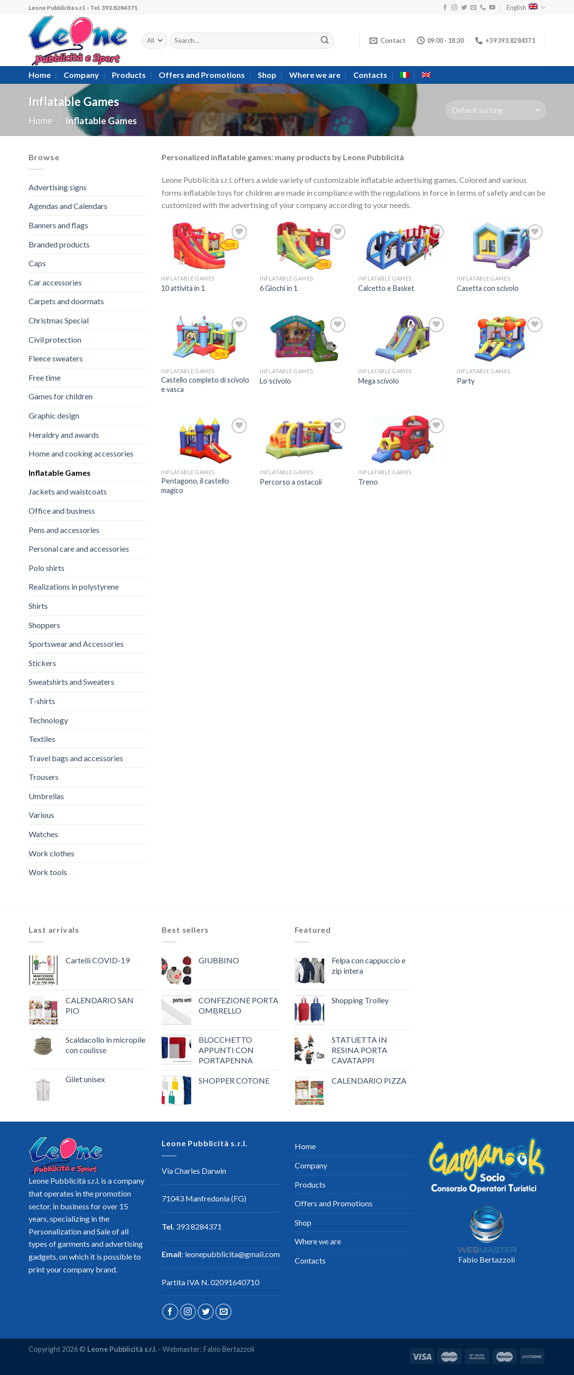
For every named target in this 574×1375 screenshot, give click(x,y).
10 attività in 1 (183, 288)
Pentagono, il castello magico (195, 485)
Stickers (42, 663)
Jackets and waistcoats (68, 491)
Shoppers (44, 625)
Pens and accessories (64, 529)
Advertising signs (58, 187)
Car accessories (55, 282)
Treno (368, 482)
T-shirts (42, 700)
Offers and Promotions (202, 74)
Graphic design (54, 415)
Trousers (44, 776)
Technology (48, 720)
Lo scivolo (275, 381)
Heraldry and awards (64, 434)
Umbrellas (46, 796)
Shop (267, 74)
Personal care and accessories (79, 548)
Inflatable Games (60, 472)
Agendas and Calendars (68, 206)
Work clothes (51, 853)
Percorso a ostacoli (291, 482)
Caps (37, 263)
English (525, 7)
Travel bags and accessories (76, 758)
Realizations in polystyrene (74, 586)
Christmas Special (59, 320)
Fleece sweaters (56, 358)
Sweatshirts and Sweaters (71, 681)
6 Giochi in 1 (279, 288)
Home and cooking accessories (81, 453)
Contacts (370, 74)
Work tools (48, 872)
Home (40, 74)
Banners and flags (58, 225)
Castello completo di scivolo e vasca (205, 384)
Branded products (59, 244)
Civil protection (55, 339)
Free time (45, 377)
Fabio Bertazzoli (486, 1259)
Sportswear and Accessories (76, 643)
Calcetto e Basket (386, 288)
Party (465, 381)
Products (129, 74)
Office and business (62, 510)
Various (41, 814)
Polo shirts (47, 567)
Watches (43, 834)
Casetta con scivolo (488, 288)
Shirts (38, 605)
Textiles (42, 738)
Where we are (314, 74)
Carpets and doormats (66, 301)
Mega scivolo (378, 381)
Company (81, 74)
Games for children (61, 396)
